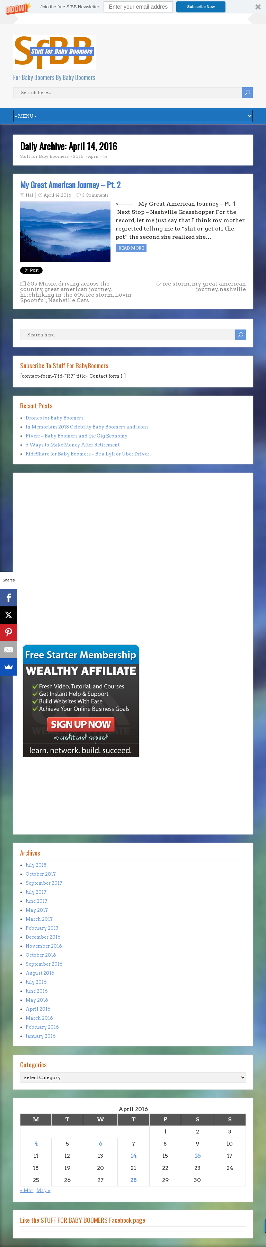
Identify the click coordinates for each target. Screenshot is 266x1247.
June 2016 (37, 991)
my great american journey (219, 286)
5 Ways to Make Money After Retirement (72, 445)
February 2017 (42, 928)
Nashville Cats (68, 300)
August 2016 (40, 973)
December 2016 (43, 937)
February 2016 (42, 1027)
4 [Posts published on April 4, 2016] (36, 1143)
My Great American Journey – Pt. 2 (70, 185)
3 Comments (95, 195)
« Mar (26, 1190)
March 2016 (39, 1018)
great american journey (77, 289)
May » (43, 1190)
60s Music (41, 283)
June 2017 (36, 901)
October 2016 (41, 955)
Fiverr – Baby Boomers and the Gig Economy (76, 436)
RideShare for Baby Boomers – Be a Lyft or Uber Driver (87, 454)
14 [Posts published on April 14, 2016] (133, 1156)
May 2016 (37, 1000)
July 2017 (36, 892)
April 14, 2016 (57, 195)
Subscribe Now (201, 6)
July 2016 (36, 982)
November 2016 (44, 946)
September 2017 (44, 883)
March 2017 (39, 919)
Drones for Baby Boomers (54, 418)
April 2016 (38, 1009)
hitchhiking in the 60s (52, 294)
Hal (29, 195)
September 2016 (44, 964)
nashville (233, 289)
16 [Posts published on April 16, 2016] (198, 1156)
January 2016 (41, 1036)
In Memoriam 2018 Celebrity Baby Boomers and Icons (87, 427)
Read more (131, 248)
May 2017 (37, 910)
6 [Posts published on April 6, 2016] (100, 1143)
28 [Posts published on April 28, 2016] (133, 1180)
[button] (133, 6)
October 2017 (41, 874)
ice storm (99, 294)
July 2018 (36, 865)
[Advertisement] (41, 594)
